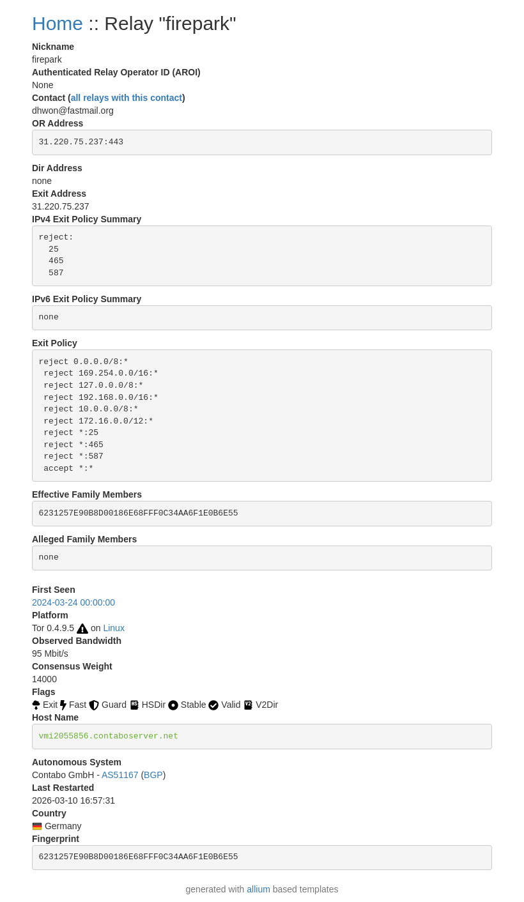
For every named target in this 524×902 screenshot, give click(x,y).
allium (258, 889)
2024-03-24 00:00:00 (73, 602)
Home (57, 23)
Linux (113, 628)
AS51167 (120, 775)
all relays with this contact (126, 98)
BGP (153, 775)
